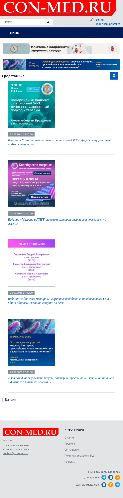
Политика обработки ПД (79, 455)
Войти (100, 19)
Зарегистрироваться (108, 24)
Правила (69, 443)
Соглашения (71, 449)
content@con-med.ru (15, 453)
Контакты (69, 461)
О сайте (69, 437)
